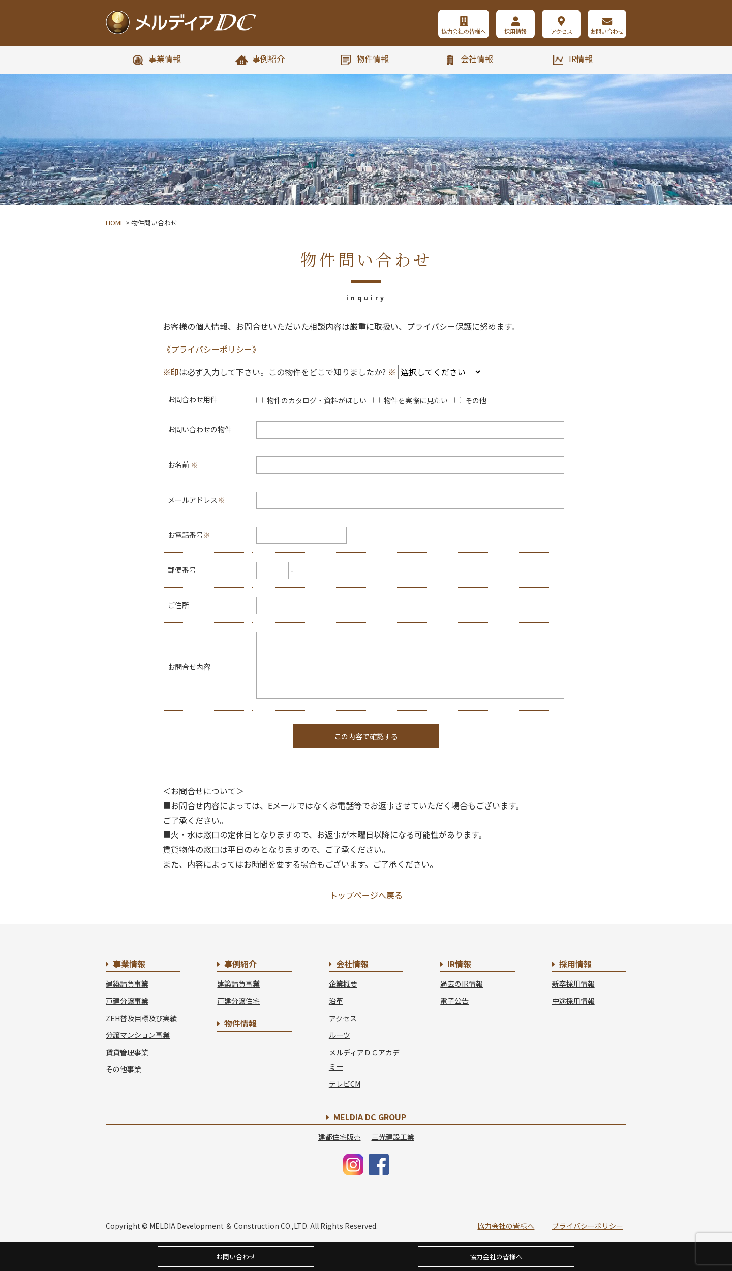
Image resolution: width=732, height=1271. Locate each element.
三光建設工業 (393, 1137)
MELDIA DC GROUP (369, 1117)
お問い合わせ (607, 31)
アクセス (561, 31)
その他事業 (123, 1069)
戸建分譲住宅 (238, 1001)
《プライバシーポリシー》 (211, 349)
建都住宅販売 (339, 1137)
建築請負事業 (127, 983)
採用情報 (515, 31)
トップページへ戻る (366, 895)
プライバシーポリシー (587, 1226)
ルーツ (339, 1035)
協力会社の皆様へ (463, 31)
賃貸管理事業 (127, 1052)
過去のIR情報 (461, 983)
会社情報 (477, 58)
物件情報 (372, 58)
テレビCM (344, 1084)
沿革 (336, 1001)
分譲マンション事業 (138, 1035)
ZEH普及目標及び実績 (141, 1018)
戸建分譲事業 (127, 1001)
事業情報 (164, 58)
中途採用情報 (573, 1001)
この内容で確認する (366, 736)
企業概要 (343, 983)
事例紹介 (268, 58)
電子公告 (454, 1001)
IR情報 (581, 58)
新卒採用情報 (573, 983)
